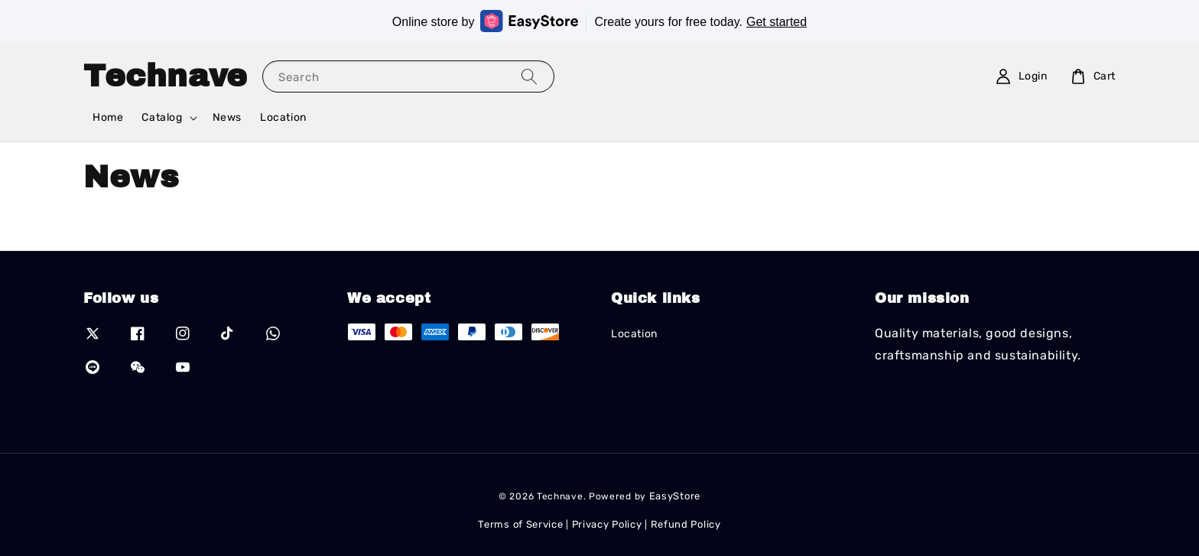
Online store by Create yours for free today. (599, 21)
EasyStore (674, 496)
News (227, 117)
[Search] (529, 76)
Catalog (161, 117)
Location (283, 117)
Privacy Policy (607, 524)
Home (108, 117)
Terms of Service (520, 524)
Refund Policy (686, 524)
